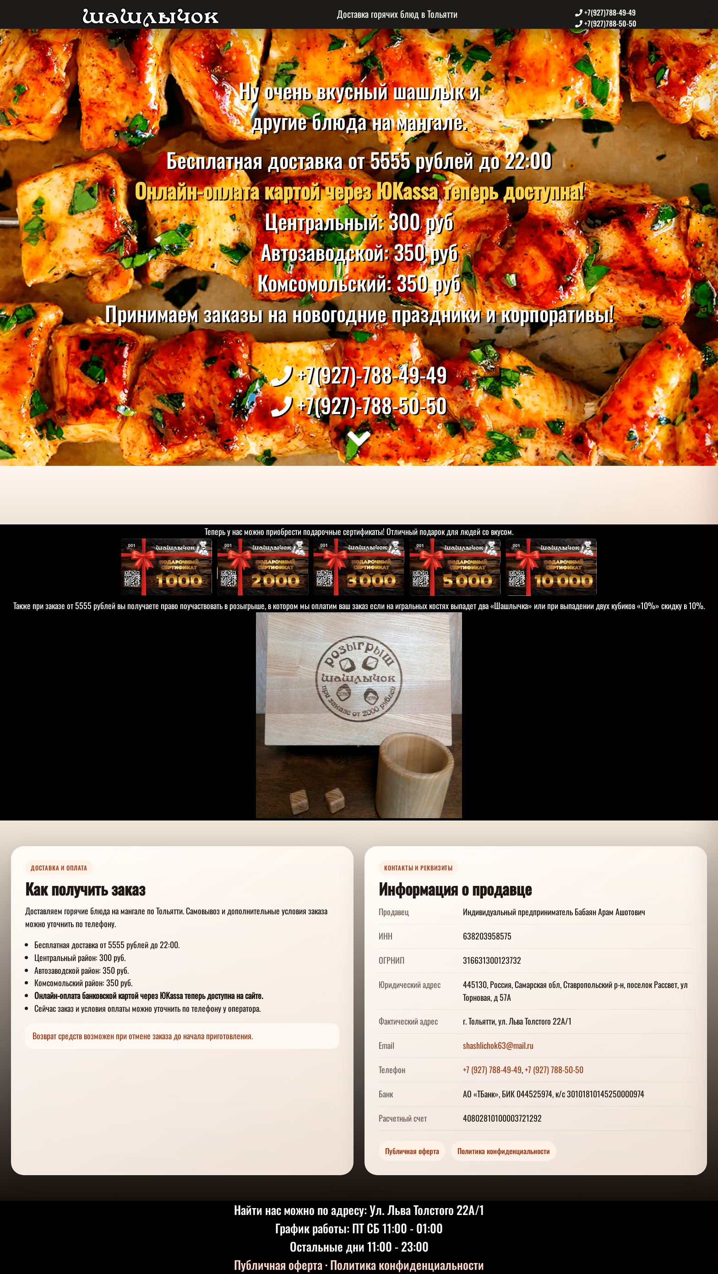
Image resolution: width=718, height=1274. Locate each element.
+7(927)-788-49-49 (359, 374)
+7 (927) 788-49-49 (492, 1069)
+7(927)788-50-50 (605, 23)
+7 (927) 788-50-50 (554, 1069)
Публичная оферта (412, 1150)
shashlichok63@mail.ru (498, 1045)
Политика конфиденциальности (503, 1150)
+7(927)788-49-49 (605, 12)
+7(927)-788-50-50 (359, 404)
